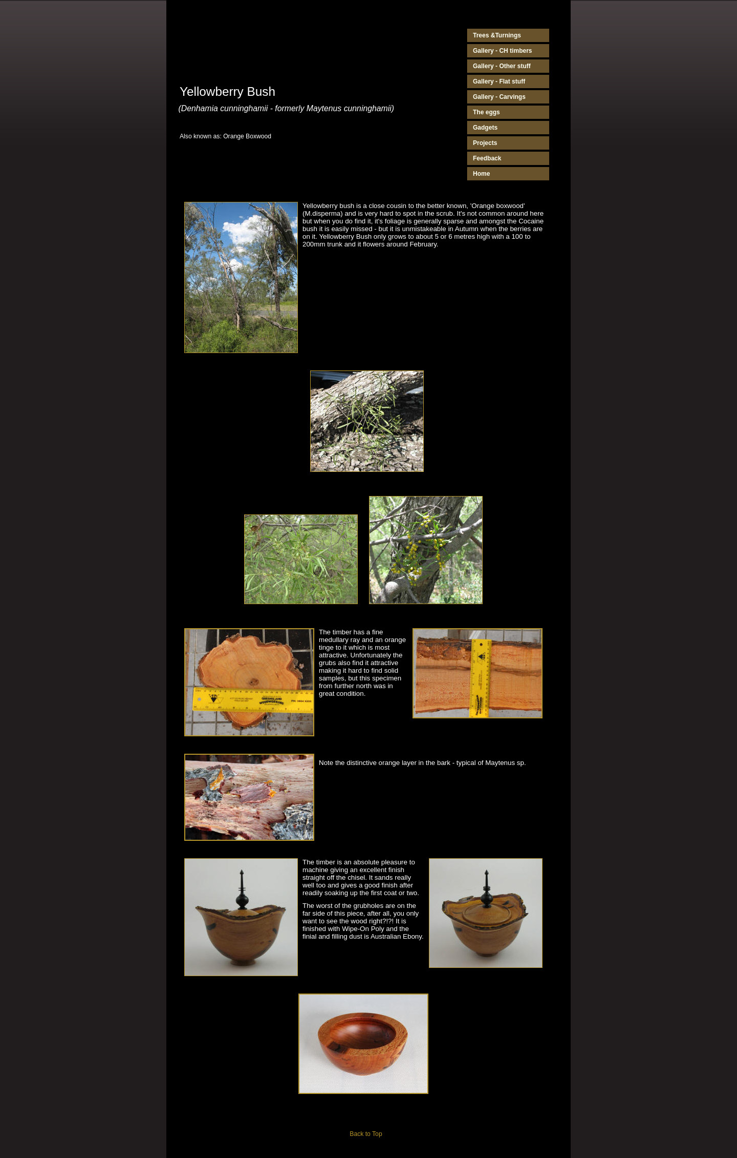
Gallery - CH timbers (502, 50)
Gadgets (485, 127)
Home (481, 173)
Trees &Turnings (497, 35)
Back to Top (366, 1134)
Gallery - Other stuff (502, 66)
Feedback (487, 158)
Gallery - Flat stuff (499, 81)
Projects (485, 143)
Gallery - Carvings (499, 96)
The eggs (486, 112)
